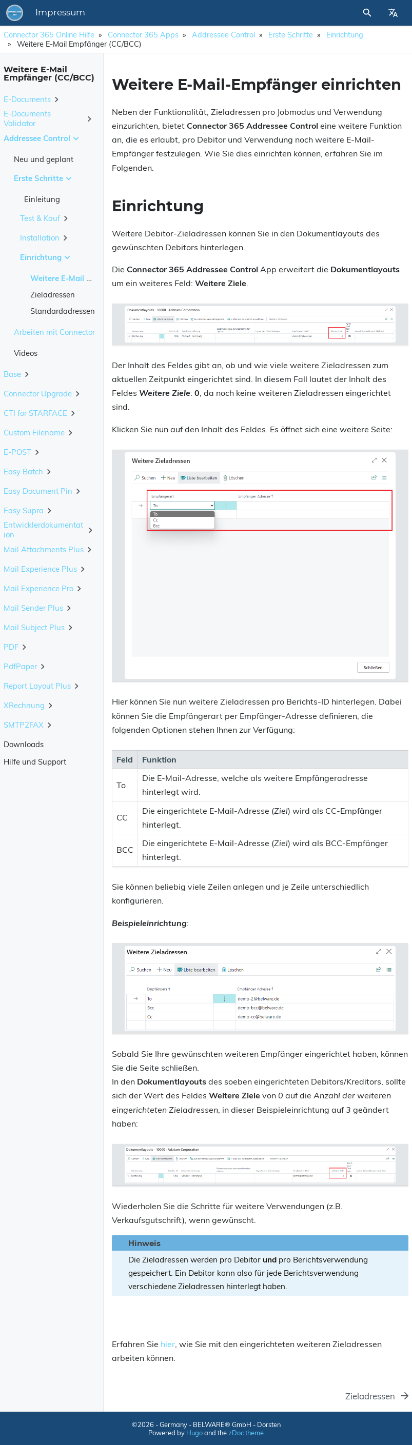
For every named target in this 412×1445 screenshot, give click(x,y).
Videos (25, 353)
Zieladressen (52, 294)
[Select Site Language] (393, 13)
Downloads (24, 744)
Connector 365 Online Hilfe (49, 34)
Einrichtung (344, 34)
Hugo (194, 1433)
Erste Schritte (290, 34)
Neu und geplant (43, 159)
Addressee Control (223, 34)
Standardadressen (62, 311)
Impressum (60, 13)
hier (168, 1344)
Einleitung (42, 199)
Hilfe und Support (35, 762)
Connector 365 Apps (143, 34)
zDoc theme (246, 1433)
